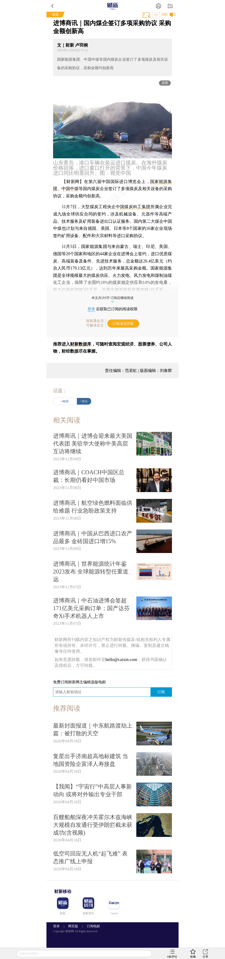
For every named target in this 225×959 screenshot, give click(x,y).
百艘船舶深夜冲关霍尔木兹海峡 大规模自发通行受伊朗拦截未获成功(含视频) (92, 825)
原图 (165, 83)
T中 (156, 15)
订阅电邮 (91, 926)
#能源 (65, 401)
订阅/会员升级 (123, 323)
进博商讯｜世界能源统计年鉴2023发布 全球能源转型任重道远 (90, 571)
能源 (55, 14)
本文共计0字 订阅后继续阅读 (113, 298)
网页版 (73, 926)
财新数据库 (80, 344)
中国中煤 (70, 188)
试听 (164, 14)
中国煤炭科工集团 (133, 206)
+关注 (84, 401)
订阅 (161, 692)
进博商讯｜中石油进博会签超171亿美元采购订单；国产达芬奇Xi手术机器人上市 (91, 608)
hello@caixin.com (121, 659)
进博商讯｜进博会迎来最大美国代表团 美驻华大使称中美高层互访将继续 (92, 443)
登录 (91, 309)
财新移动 (62, 891)
